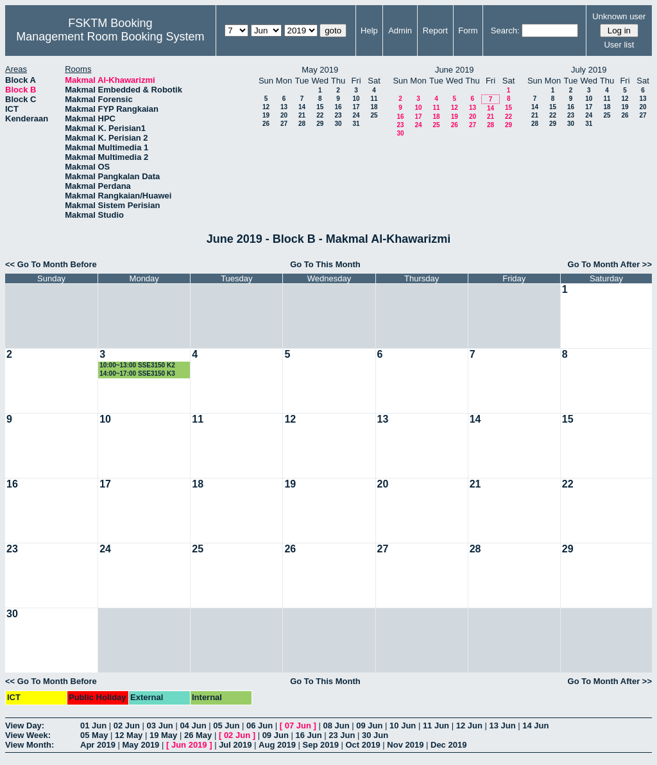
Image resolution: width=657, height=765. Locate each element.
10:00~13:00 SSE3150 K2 (137, 365)
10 (355, 98)
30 (337, 123)
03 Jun (160, 725)
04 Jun (193, 725)
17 (355, 106)
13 (283, 106)
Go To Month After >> (610, 264)
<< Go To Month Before (51, 264)
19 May (163, 735)
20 (283, 115)
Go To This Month (325, 264)
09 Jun (369, 725)
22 (319, 115)
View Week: (28, 735)
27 (283, 123)
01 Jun (93, 725)
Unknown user (618, 16)
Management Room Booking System (110, 36)
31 (355, 123)
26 (265, 123)
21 (301, 115)
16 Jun (308, 735)
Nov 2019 (405, 745)
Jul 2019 (235, 745)
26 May (198, 735)
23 (337, 115)
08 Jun (336, 725)
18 (373, 106)
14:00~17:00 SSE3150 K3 (137, 373)
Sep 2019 (321, 745)
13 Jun (502, 725)
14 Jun (535, 725)
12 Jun (469, 725)
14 (301, 106)
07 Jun (298, 725)
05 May (94, 735)
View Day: (24, 725)
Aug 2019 (277, 745)
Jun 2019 (189, 745)
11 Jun (436, 725)
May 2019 (141, 745)
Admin (400, 30)
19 (265, 115)
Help (369, 30)
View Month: (29, 745)
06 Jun (259, 725)
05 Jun (226, 725)
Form (467, 30)
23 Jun (341, 735)
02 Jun (127, 725)
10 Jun (402, 725)
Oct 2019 (362, 745)
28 (301, 123)
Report (435, 30)
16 (337, 106)
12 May (128, 735)
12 (265, 106)
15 (319, 106)
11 (373, 98)
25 (373, 115)
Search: (505, 30)
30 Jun (375, 735)
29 (319, 123)
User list (619, 44)
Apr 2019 (97, 745)
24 (355, 115)
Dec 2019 (448, 745)
